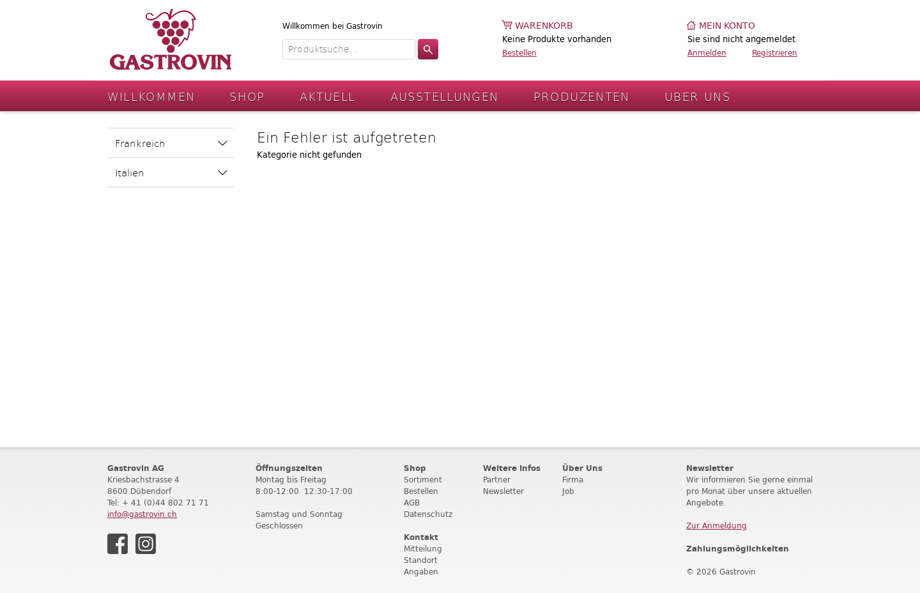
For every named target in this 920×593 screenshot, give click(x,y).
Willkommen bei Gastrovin (332, 26)
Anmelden (706, 53)
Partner (496, 480)
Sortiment (423, 480)
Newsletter (503, 491)
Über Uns (697, 96)
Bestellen (519, 53)
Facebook (117, 544)
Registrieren (774, 53)
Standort (421, 560)
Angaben (421, 572)
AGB (412, 503)
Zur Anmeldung (716, 526)
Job (568, 491)
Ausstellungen (444, 96)
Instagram (145, 544)
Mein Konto (727, 26)
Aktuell (328, 96)
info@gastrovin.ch (142, 514)
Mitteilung (423, 549)
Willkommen (151, 96)
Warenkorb (544, 26)
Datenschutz (428, 514)
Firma (572, 480)
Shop (247, 96)
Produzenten (581, 96)
